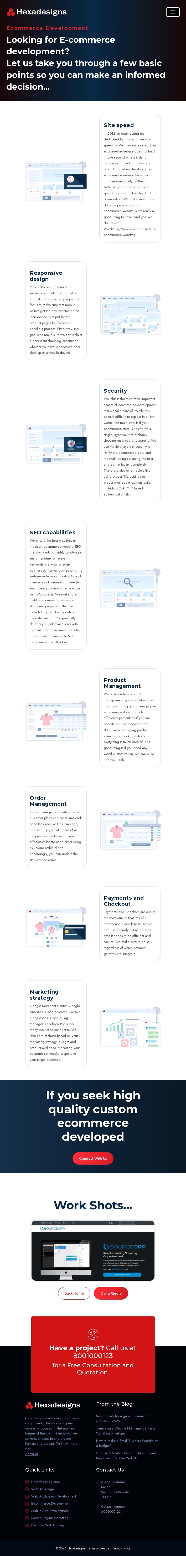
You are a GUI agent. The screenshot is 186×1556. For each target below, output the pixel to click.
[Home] (36, 12)
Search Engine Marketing (50, 1517)
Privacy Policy (121, 1548)
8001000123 (93, 1356)
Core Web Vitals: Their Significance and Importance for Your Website (126, 1455)
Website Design (42, 1488)
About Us (31, 1453)
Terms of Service (98, 1548)
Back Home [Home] (74, 1293)
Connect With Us (93, 1158)
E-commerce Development (50, 1503)
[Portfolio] (93, 1251)
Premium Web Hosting (47, 1525)
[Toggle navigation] (173, 12)
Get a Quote (111, 1293)
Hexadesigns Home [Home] (45, 1481)
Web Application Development (53, 1496)
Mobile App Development (50, 1510)
